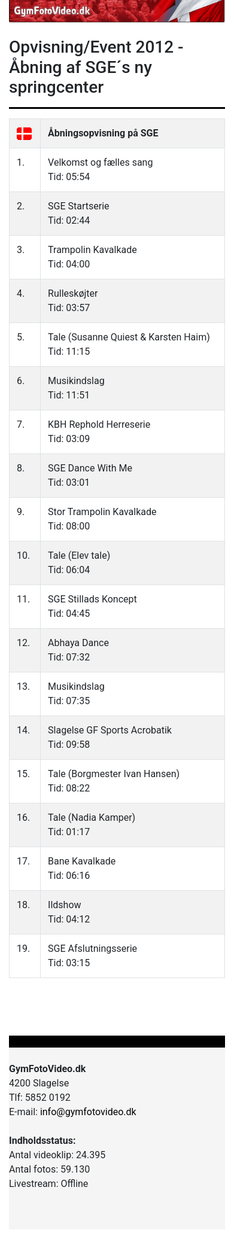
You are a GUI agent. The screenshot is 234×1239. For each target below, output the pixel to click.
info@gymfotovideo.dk (88, 1112)
